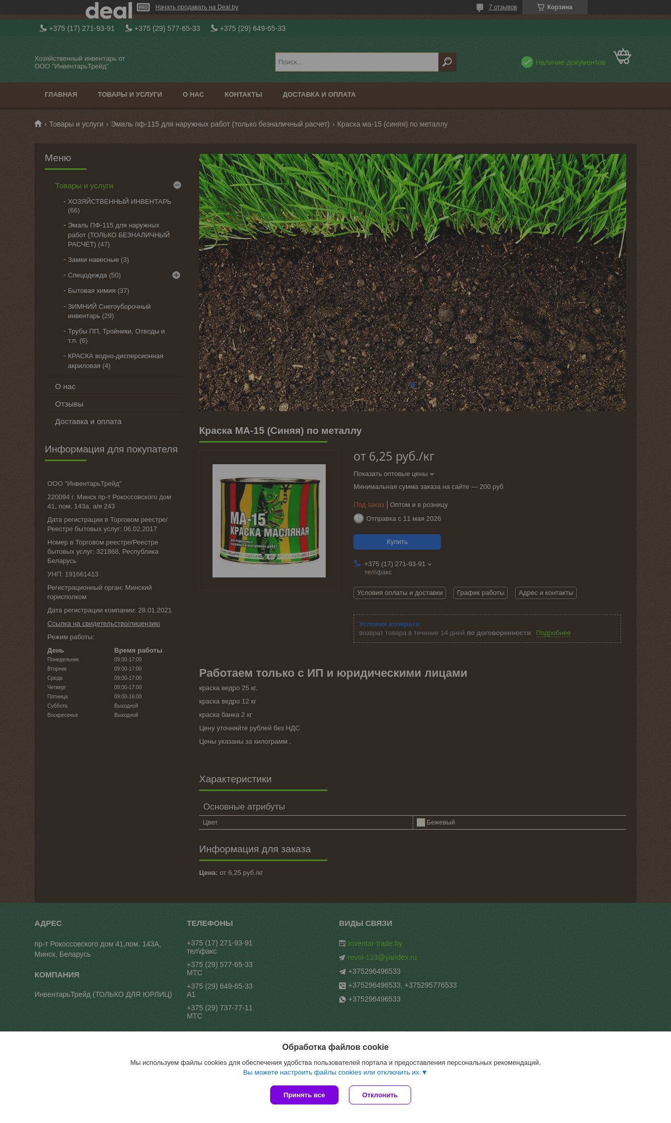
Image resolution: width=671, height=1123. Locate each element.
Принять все (304, 1095)
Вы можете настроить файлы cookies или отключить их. (332, 1072)
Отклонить (380, 1095)
